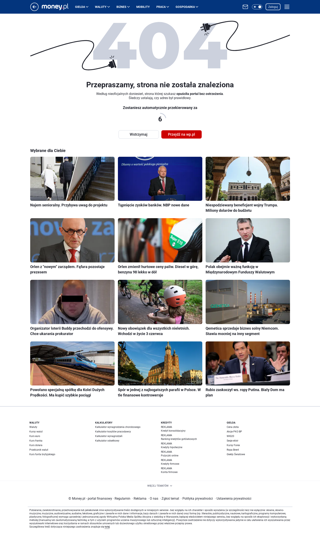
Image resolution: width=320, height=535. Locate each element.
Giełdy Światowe (236, 454)
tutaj (107, 526)
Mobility (143, 6)
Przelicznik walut (38, 449)
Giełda (80, 6)
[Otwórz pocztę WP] (245, 7)
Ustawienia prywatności (233, 498)
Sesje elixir (232, 440)
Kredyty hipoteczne (171, 447)
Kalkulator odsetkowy (107, 440)
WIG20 (230, 436)
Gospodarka (185, 6)
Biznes (121, 6)
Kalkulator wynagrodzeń (108, 436)
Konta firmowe (169, 472)
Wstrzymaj (138, 134)
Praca (161, 6)
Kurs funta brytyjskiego (42, 454)
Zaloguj (273, 6)
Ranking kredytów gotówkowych (179, 439)
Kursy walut (36, 431)
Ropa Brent (233, 449)
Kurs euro (34, 436)
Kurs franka (35, 440)
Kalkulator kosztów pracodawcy (113, 431)
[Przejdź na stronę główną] (34, 10)
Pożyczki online (169, 455)
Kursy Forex (233, 445)
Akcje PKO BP (234, 431)
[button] (257, 6)
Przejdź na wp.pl (181, 134)
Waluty (101, 6)
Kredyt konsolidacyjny (173, 430)
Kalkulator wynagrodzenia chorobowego (117, 427)
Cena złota (233, 427)
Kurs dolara (35, 445)
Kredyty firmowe (170, 463)
